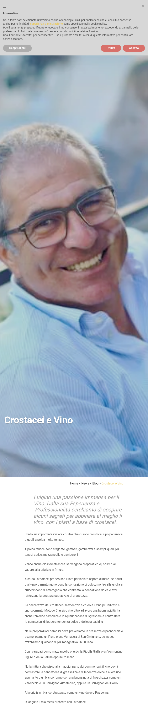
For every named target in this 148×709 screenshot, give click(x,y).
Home (74, 483)
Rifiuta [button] (111, 47)
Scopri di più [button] (17, 47)
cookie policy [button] (98, 23)
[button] (143, 6)
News (85, 483)
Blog (95, 483)
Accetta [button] (134, 47)
